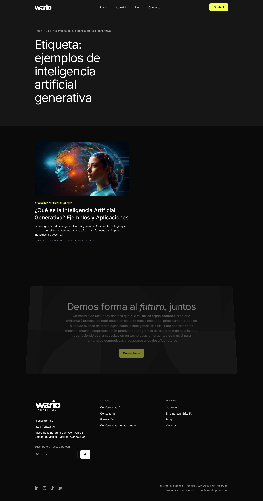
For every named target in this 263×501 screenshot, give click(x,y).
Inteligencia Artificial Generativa (53, 203)
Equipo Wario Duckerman (48, 241)
